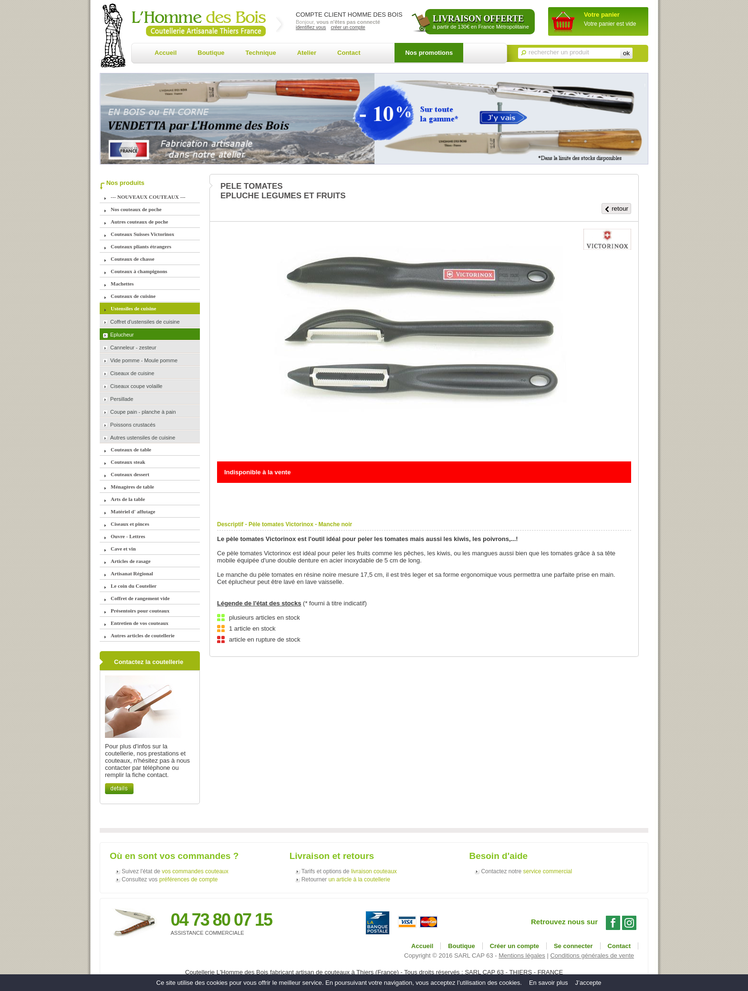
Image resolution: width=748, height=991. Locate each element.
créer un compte (348, 27)
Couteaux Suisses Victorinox (142, 234)
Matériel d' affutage (133, 511)
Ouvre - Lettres (128, 536)
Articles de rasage (131, 561)
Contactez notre (526, 871)
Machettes (122, 283)
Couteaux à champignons (139, 271)
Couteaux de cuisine (133, 296)
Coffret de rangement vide (140, 598)
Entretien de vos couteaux (139, 623)
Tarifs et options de (349, 871)
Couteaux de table (131, 449)
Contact (348, 52)
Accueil (166, 52)
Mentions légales (522, 955)
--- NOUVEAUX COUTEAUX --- (148, 197)
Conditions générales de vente (592, 955)
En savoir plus (548, 982)
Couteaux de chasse (133, 259)
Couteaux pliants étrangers (141, 246)
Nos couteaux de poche (136, 209)
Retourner (345, 879)
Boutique (210, 52)
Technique (261, 52)
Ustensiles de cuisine (133, 308)
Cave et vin (123, 549)
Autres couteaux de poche (139, 222)
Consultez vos (170, 879)
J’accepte (588, 982)
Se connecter (573, 946)
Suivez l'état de (175, 871)
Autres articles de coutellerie (143, 635)
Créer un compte (514, 946)
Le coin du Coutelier (133, 586)
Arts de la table (128, 499)
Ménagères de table (132, 487)
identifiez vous (311, 27)
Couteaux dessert (130, 474)
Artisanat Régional (132, 573)
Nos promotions (429, 52)
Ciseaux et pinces (130, 524)
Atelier (306, 52)
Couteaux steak (128, 462)
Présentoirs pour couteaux (140, 610)
